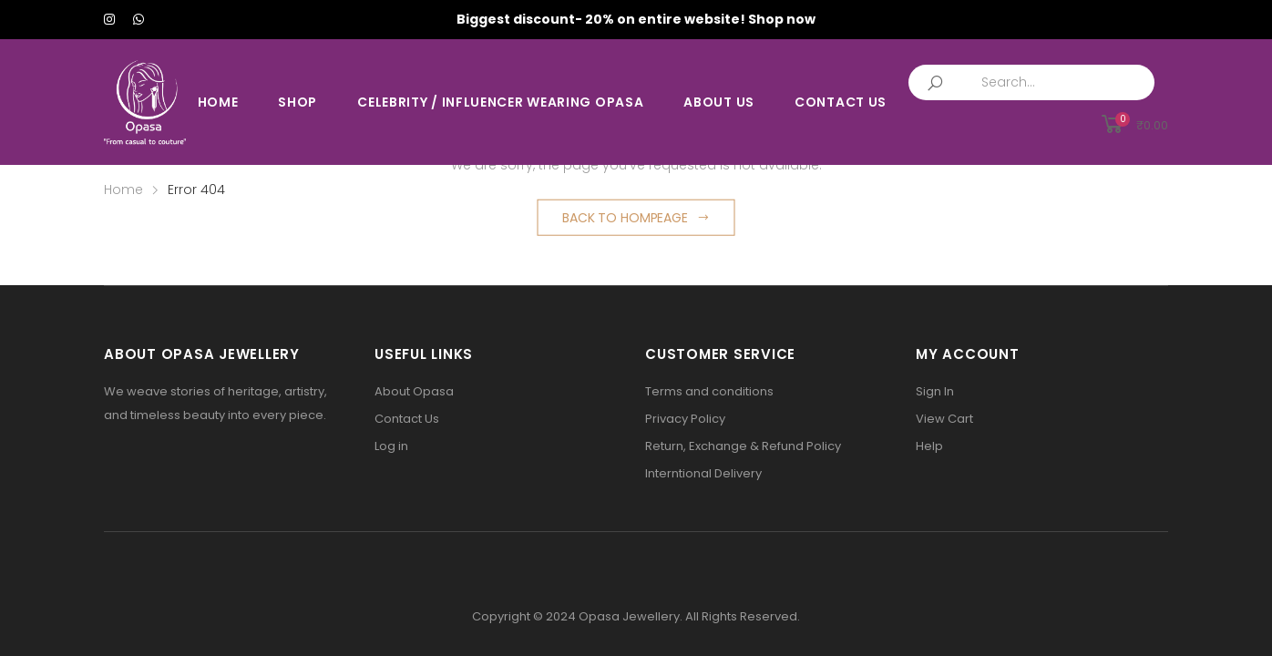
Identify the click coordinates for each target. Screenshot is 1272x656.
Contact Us (841, 102)
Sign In (935, 391)
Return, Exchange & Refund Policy (743, 446)
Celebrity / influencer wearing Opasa (500, 102)
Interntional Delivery (703, 473)
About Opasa (414, 391)
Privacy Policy (685, 418)
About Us (718, 102)
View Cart (944, 418)
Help (929, 446)
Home (218, 102)
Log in (391, 446)
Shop (297, 102)
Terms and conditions (709, 391)
